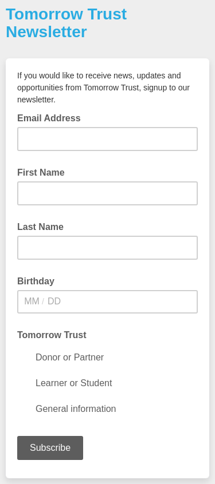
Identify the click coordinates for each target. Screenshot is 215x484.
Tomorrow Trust (52, 335)
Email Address (52, 117)
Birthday (35, 281)
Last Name (40, 227)
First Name (41, 172)
